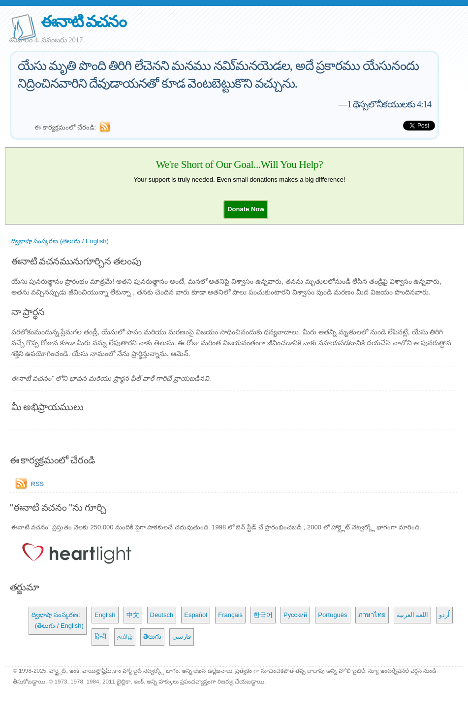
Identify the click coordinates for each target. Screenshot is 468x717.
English (105, 615)
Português (332, 615)
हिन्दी (100, 636)
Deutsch (162, 615)
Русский (295, 615)
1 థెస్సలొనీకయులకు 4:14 (389, 104)
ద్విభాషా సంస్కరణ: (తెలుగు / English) (57, 620)
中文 (132, 615)
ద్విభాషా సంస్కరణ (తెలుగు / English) (60, 241)
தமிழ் (124, 636)
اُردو (444, 615)
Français (230, 615)
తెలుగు (152, 636)
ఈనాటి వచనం (83, 21)
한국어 (263, 615)
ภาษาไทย (372, 615)
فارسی (181, 636)
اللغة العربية (413, 615)
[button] (245, 209)
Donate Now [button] (245, 209)
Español (195, 615)
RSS (37, 484)
